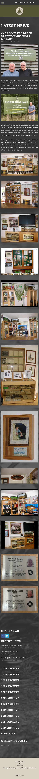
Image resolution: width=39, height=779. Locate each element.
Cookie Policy (20, 765)
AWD (22, 775)
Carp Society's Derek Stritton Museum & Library (16, 36)
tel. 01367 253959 (21, 2)
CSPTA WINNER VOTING (9, 651)
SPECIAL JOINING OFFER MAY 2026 (13, 658)
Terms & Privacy (19, 761)
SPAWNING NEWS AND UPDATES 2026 (14, 645)
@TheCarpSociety (14, 740)
